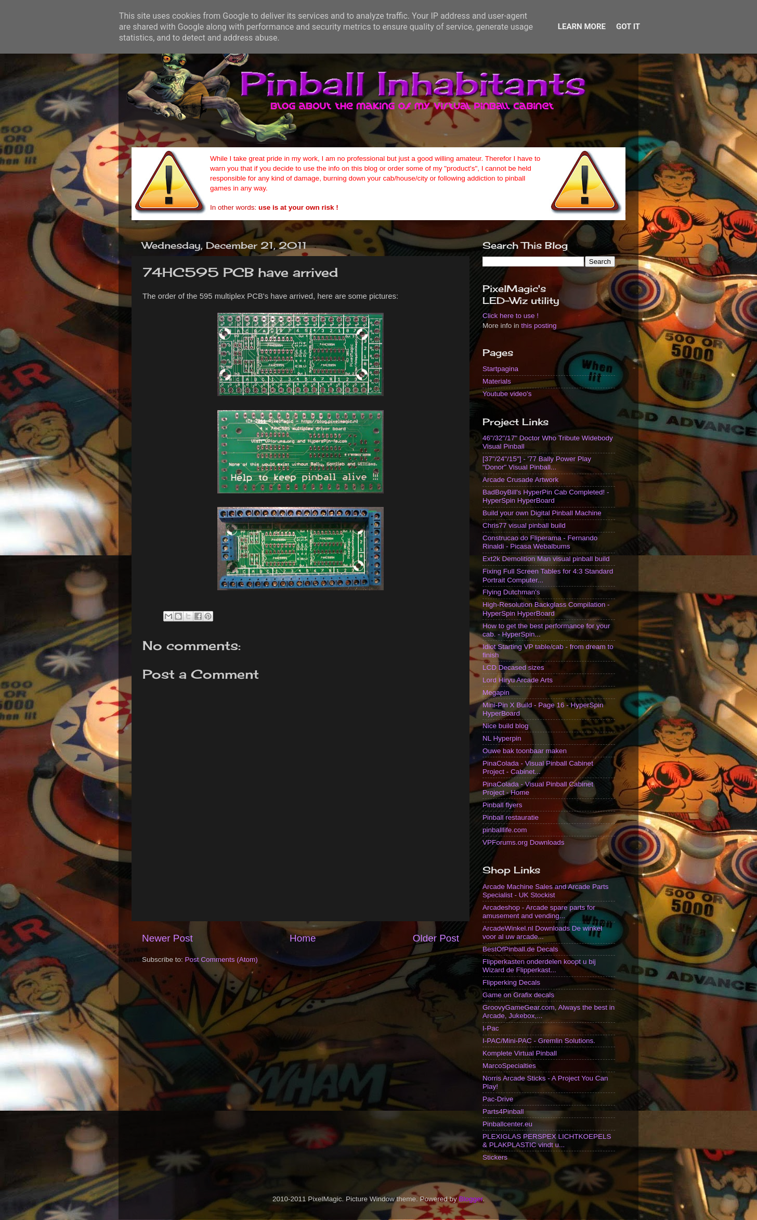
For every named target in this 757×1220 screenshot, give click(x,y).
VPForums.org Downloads (523, 842)
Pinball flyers (502, 805)
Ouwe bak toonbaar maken (524, 751)
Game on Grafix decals (518, 995)
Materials (496, 381)
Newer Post (167, 938)
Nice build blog (505, 726)
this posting (538, 325)
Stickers (494, 1157)
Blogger (471, 1199)
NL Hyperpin (501, 738)
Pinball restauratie (510, 817)
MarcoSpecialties (509, 1066)
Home (303, 938)
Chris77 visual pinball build (524, 525)
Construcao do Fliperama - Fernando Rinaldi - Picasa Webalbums (539, 542)
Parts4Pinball (503, 1111)
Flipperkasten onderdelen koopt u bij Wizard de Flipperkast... (539, 966)
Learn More (582, 26)
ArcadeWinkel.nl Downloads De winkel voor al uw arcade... (542, 932)
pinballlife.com (504, 830)
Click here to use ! (510, 316)
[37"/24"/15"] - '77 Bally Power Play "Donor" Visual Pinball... (536, 463)
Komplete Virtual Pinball (519, 1053)
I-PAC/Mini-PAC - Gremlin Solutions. (538, 1041)
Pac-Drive (497, 1099)
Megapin (496, 692)
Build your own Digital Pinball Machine (542, 513)
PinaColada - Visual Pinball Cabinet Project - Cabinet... (537, 767)
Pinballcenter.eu (507, 1124)
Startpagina (500, 369)
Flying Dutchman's (511, 592)
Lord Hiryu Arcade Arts (517, 680)
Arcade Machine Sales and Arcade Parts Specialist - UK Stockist (545, 891)
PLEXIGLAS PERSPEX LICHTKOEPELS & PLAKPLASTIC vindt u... (546, 1141)
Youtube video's (506, 394)
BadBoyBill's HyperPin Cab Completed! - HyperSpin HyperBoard (545, 496)
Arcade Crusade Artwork (520, 480)
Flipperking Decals (511, 982)
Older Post (436, 938)
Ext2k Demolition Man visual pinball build (546, 559)
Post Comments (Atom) (221, 959)
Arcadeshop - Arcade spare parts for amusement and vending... (538, 912)
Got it (628, 26)
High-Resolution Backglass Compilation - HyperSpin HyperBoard (546, 609)
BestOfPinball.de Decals (520, 949)
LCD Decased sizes (513, 667)
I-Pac (490, 1028)
